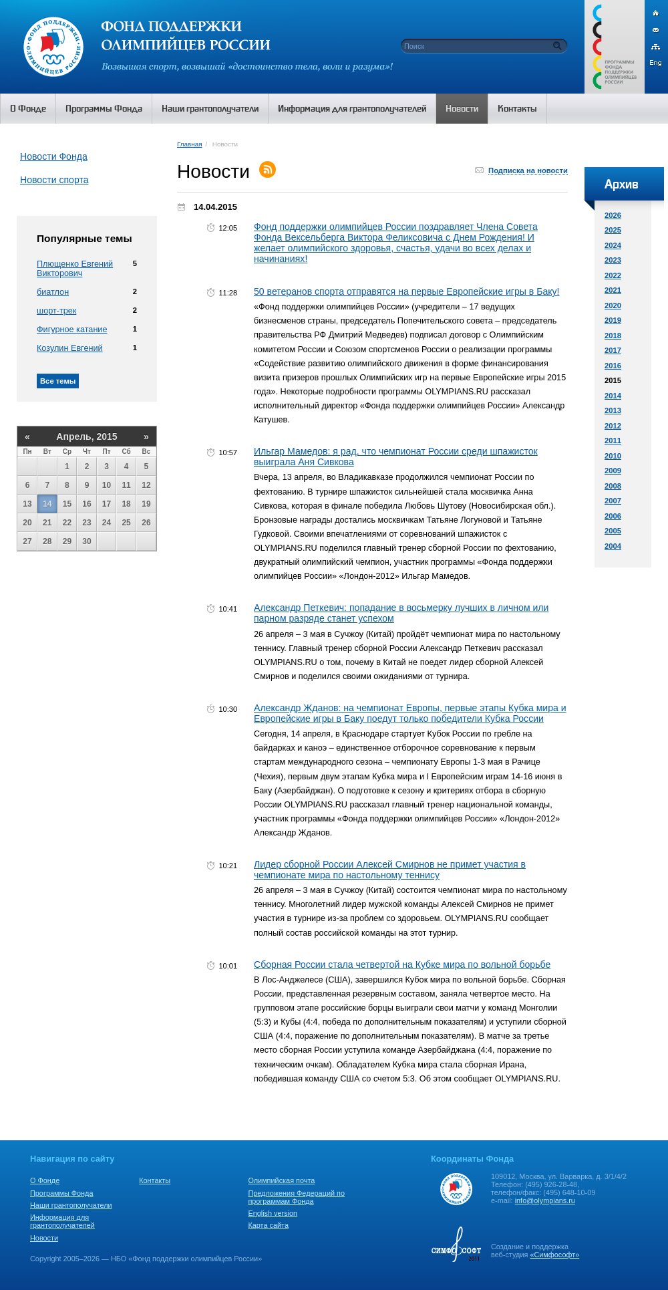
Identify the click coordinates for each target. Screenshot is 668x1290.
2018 (613, 336)
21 (47, 522)
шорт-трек (56, 310)
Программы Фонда (61, 1193)
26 (146, 522)
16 (86, 504)
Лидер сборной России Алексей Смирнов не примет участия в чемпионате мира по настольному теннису (390, 869)
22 (67, 522)
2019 (613, 320)
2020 (613, 305)
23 (86, 522)
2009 (613, 471)
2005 (613, 531)
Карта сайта (268, 1225)
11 (126, 485)
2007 (613, 501)
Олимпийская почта (281, 1180)
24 (106, 522)
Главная (189, 144)
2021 (613, 290)
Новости (44, 1238)
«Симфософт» (554, 1255)
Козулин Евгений (70, 348)
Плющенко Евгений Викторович (75, 268)
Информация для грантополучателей (62, 1221)
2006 (613, 516)
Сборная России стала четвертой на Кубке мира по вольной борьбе (402, 964)
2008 (613, 486)
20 (27, 522)
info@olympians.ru (545, 1200)
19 (146, 504)
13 (27, 504)
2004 (613, 546)
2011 (613, 440)
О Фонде (44, 1180)
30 (86, 541)
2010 (613, 456)
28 (47, 541)
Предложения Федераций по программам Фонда (296, 1197)
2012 (613, 426)
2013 (613, 410)
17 (106, 504)
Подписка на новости (528, 170)
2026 (613, 215)
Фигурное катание (72, 329)
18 (126, 504)
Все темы (57, 381)
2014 (613, 396)
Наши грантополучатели (71, 1205)
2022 (613, 275)
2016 (613, 366)
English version (272, 1213)
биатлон (53, 292)
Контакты (154, 1180)
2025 (613, 230)
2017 (613, 350)
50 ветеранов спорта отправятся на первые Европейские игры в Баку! (407, 291)
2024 (613, 245)
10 (106, 485)
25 (126, 522)
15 (67, 504)
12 (146, 485)
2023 (613, 260)
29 (67, 541)
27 (27, 541)
